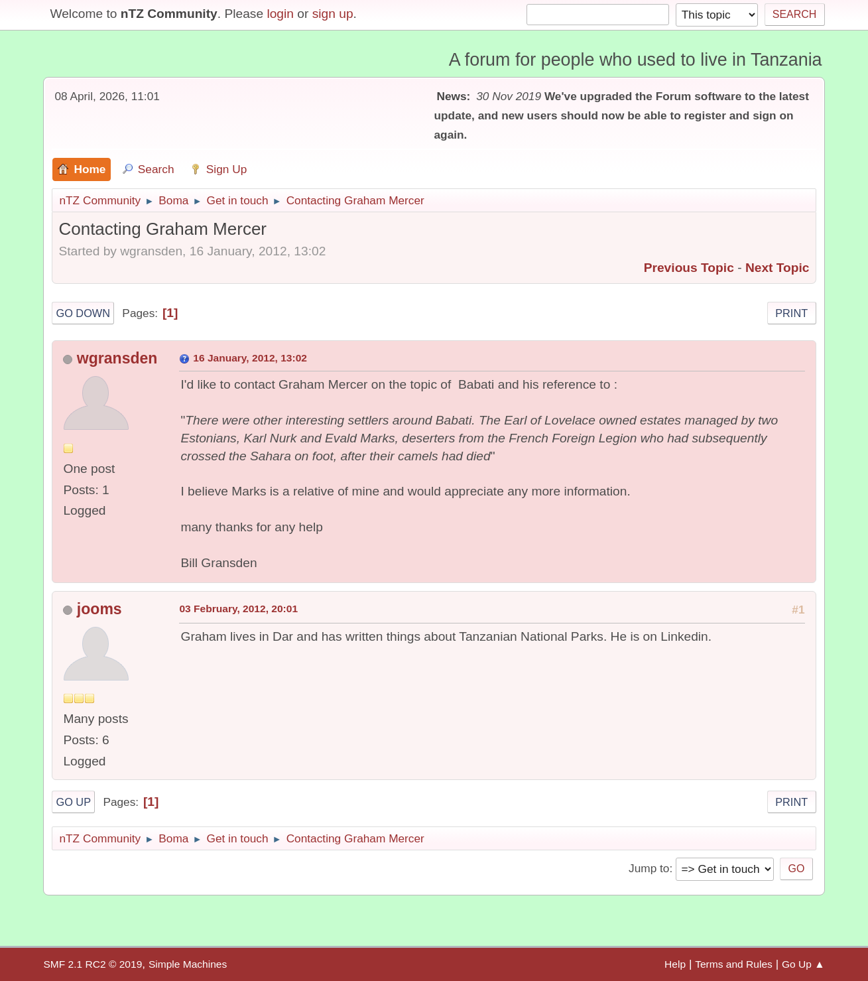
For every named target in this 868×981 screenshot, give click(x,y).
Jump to (649, 868)
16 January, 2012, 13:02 (250, 357)
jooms (99, 609)
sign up (332, 14)
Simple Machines (188, 964)
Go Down (83, 313)
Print (791, 313)
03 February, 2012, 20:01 (238, 608)
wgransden (117, 358)
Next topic (777, 268)
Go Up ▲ (803, 964)
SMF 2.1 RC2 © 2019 (92, 964)
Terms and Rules (734, 964)
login (280, 14)
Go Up (73, 802)
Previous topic (689, 268)
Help (675, 964)
